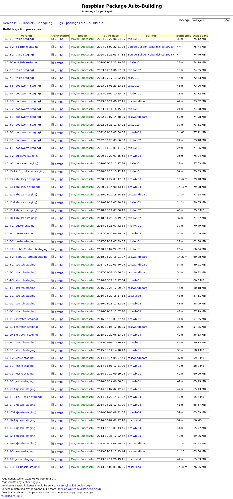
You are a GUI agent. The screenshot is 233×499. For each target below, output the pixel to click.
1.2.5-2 (9, 132)
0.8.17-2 (9, 404)
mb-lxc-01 (134, 38)
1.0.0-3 (9, 373)
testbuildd (134, 295)
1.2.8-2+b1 (11, 46)
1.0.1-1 (9, 365)
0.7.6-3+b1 (11, 467)
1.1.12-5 (9, 194)
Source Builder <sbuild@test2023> (151, 46)
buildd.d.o (96, 23)
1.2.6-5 (9, 85)
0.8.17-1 (9, 412)
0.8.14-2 (9, 428)
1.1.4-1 (9, 287)
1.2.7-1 (9, 77)
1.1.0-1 (9, 311)
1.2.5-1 (9, 140)
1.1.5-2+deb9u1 (15, 256)
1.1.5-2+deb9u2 (15, 249)
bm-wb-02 (134, 233)
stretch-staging (38, 249)
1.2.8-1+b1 (11, 62)
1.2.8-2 (9, 54)
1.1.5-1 (9, 272)
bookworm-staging (27, 85)
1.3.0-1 (9, 38)
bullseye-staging (26, 155)
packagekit (35, 29)
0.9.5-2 (9, 381)
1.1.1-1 (9, 295)
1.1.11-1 (9, 210)
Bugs (59, 23)
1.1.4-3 (9, 280)
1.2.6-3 (9, 101)
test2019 (133, 77)
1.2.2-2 (9, 155)
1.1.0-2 (9, 303)
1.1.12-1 (9, 202)
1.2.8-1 (9, 70)
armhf (59, 39)
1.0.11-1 (9, 326)
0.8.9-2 (9, 459)
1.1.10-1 (9, 218)
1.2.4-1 (9, 147)
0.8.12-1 (9, 435)
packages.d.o (75, 23)
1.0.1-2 (9, 358)
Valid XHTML (6, 496)
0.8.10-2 (9, 443)
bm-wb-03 (134, 132)
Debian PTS (11, 23)
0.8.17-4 (9, 389)
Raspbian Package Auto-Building (122, 6)
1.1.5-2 (9, 264)
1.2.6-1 (9, 116)
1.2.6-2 (9, 109)
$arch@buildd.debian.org (74, 485)
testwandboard (137, 101)
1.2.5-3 (9, 124)
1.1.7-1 (9, 233)
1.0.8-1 (9, 342)
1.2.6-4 (9, 93)
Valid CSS (17, 496)
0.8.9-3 (9, 451)
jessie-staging (24, 358)
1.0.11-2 (9, 319)
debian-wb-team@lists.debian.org (79, 489)
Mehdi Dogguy (31, 482)
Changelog (44, 23)
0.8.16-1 (9, 420)
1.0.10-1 (9, 334)
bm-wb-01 (134, 280)
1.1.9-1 (9, 225)
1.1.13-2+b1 (12, 171)
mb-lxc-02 (134, 70)
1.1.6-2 (9, 241)
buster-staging (26, 194)
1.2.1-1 (9, 163)
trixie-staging (24, 38)
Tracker (28, 23)
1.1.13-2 (9, 179)
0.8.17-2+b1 (12, 396)
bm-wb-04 (134, 186)
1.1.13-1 (9, 186)
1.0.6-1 (9, 350)
